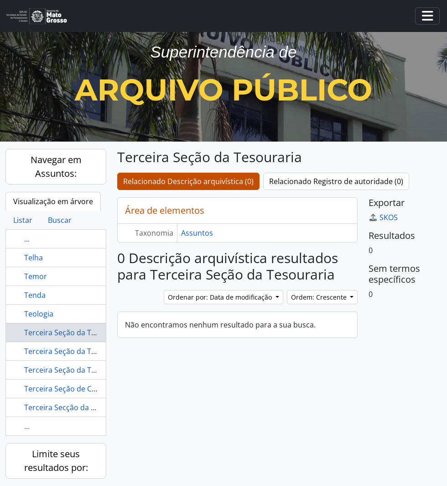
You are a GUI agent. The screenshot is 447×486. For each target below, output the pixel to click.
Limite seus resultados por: (56, 461)
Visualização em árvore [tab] (53, 201)
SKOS (383, 217)
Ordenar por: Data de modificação (221, 297)
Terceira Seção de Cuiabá (67, 389)
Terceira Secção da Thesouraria (78, 407)
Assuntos (197, 233)
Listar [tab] (22, 220)
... (27, 239)
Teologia (38, 314)
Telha (33, 258)
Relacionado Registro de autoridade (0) (336, 181)
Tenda (35, 295)
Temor (35, 276)
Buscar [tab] (60, 220)
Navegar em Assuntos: (56, 166)
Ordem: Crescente (319, 297)
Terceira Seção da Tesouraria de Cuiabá (92, 351)
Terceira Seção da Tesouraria (74, 333)
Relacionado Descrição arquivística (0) (188, 181)
